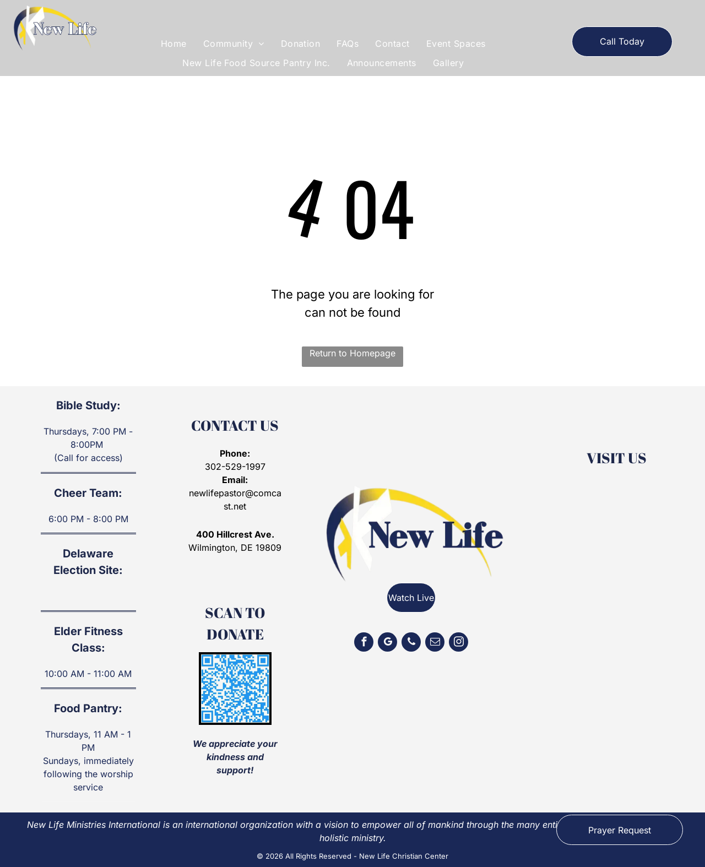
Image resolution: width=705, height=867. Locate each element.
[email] (434, 643)
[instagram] (458, 643)
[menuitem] (174, 43)
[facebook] (363, 643)
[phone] (411, 643)
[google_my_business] (387, 643)
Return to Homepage (352, 353)
